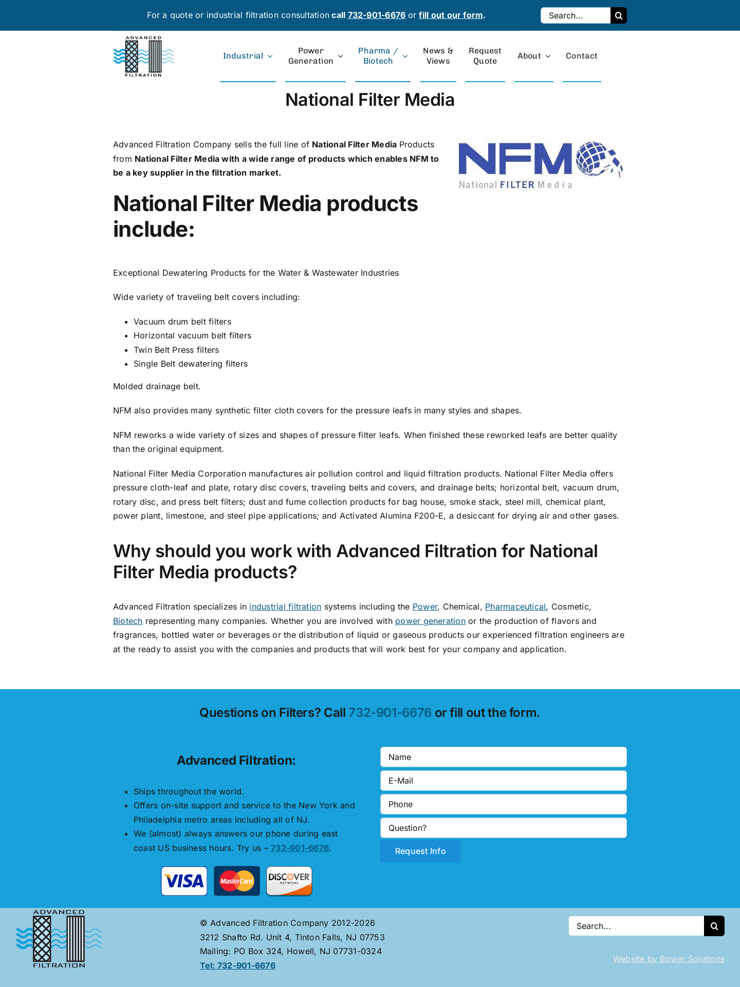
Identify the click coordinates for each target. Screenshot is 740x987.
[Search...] (575, 15)
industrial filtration (285, 606)
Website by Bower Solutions (669, 959)
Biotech (128, 621)
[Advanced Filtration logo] (60, 912)
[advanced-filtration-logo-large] (145, 39)
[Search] (618, 15)
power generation (430, 621)
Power (425, 606)
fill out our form (451, 15)
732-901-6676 (377, 15)
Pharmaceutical (515, 606)
